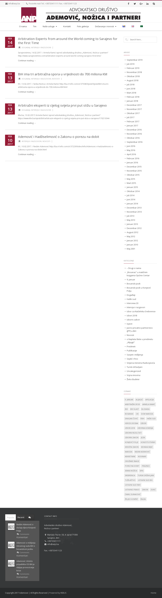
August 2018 (132, 80)
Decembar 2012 (134, 228)
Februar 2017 (133, 121)
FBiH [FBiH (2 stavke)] (142, 418)
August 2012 (132, 232)
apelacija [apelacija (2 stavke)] (149, 399)
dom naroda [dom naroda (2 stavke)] (147, 414)
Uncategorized (134, 371)
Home (153, 593)
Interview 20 (132, 303)
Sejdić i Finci (132, 358)
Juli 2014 (130, 195)
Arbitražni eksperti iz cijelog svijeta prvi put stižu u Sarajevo (62, 105)
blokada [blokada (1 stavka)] (145, 409)
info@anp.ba (14, 3)
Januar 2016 (132, 162)
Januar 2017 (132, 125)
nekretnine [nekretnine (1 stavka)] (130, 456)
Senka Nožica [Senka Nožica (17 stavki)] (131, 470)
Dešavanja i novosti (106, 26)
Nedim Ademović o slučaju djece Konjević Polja (26, 527)
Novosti (56, 79)
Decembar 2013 (134, 207)
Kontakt (67, 26)
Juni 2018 (131, 88)
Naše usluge (50, 26)
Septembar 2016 (134, 142)
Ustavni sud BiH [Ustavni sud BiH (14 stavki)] (145, 480)
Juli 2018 (130, 84)
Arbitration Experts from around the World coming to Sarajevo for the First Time (67, 41)
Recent (21, 517)
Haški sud (131, 299)
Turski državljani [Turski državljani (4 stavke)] (146, 475)
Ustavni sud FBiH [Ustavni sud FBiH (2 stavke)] (132, 485)
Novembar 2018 (134, 72)
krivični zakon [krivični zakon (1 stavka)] (132, 447)
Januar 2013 (132, 224)
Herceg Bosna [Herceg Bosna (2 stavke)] (131, 423)
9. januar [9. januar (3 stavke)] (129, 399)
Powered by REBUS (57, 593)
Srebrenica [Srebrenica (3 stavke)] (130, 475)
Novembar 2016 (134, 133)
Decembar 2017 (134, 105)
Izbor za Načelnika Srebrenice (141, 311)
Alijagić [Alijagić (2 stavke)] (139, 399)
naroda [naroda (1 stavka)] (128, 452)
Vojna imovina (133, 375)
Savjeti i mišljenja (135, 354)
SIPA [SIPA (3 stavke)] (141, 470)
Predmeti (131, 346)
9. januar (131, 279)
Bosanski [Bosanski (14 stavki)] (129, 414)
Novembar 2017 (134, 109)
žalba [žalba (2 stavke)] (143, 499)
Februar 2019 (133, 68)
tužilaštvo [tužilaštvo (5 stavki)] (130, 480)
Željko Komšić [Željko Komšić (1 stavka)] (131, 499)
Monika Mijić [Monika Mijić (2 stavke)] (147, 447)
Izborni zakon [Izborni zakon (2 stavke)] (131, 437)
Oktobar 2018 (133, 76)
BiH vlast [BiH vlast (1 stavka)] (134, 409)
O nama (23, 26)
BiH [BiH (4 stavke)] (126, 409)
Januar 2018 (132, 100)
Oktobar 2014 (133, 191)
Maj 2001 (131, 248)
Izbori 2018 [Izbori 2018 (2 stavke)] (130, 428)
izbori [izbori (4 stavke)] (143, 423)
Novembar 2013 (134, 211)
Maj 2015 (131, 178)
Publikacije (132, 350)
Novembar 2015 (134, 170)
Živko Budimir (133, 379)
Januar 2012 (132, 240)
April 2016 (131, 154)
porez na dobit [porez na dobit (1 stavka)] (132, 466)
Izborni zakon (133, 319)
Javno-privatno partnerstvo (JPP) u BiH (140, 329)
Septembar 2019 (134, 59)
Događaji (26, 47)
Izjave (129, 323)
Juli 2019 (130, 64)
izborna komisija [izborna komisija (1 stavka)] (145, 428)
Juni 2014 (131, 199)
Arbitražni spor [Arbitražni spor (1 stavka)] (132, 404)
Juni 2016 (131, 146)
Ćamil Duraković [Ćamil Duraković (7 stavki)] (133, 494)
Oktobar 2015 (133, 174)
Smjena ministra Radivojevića (141, 362)
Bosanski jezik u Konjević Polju (139, 289)
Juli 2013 (130, 215)
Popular (10, 517)
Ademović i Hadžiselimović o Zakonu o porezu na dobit (58, 137)
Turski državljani (134, 367)
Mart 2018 (131, 92)
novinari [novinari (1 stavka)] (142, 456)
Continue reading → (27, 60)
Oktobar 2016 (133, 137)
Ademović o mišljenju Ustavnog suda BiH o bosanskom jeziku (25, 545)
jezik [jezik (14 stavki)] (143, 437)
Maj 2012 (131, 236)
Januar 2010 (132, 244)
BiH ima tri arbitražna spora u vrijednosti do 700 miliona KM (62, 74)
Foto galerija (83, 26)
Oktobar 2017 (133, 113)
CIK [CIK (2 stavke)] (137, 414)
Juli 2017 (130, 117)
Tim (34, 26)
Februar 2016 (133, 158)
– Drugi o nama (134, 268)
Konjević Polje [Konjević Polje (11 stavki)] (131, 442)
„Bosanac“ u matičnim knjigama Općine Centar (138, 274)
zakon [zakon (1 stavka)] (145, 489)
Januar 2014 (132, 203)
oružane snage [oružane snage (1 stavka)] (132, 461)
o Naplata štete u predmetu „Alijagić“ (140, 341)
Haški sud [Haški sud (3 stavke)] (151, 418)
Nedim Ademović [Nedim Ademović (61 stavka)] (142, 452)
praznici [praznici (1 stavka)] (146, 466)
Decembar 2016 (134, 129)
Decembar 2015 (134, 166)
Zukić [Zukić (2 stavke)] (153, 489)
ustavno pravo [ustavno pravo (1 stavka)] (132, 489)
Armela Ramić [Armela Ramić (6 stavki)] (148, 404)
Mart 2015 (131, 183)
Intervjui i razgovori (41, 47)
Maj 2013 (131, 220)
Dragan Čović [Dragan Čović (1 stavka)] (131, 418)
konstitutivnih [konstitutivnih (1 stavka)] (148, 442)
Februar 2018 (133, 96)
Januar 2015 (132, 187)
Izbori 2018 (132, 315)
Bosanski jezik (133, 283)
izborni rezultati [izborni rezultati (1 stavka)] (133, 433)
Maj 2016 (131, 150)
